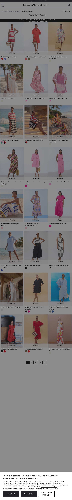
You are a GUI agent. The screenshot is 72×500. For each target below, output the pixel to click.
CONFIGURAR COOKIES (46, 494)
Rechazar (28, 494)
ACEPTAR (11, 494)
